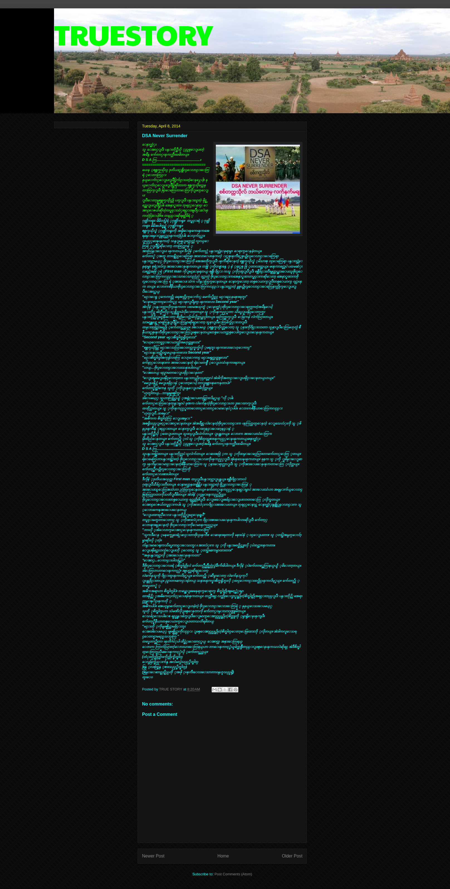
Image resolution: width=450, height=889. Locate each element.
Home (223, 856)
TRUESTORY (133, 34)
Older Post (292, 856)
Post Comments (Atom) (233, 874)
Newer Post (153, 856)
